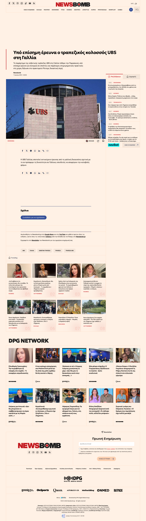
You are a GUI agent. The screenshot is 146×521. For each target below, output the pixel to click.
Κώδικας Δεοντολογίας (66, 468)
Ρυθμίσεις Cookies (81, 468)
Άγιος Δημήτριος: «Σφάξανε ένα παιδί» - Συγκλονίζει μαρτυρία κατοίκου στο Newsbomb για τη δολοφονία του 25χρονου (18, 321)
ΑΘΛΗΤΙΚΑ (77, 9)
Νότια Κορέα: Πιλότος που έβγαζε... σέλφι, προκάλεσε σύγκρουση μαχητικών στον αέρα (122, 97)
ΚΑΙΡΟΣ (93, 9)
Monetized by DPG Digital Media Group (79, 497)
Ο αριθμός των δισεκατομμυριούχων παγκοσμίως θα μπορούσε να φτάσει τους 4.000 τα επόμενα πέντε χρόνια (121, 128)
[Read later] (103, 141)
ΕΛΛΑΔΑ (39, 9)
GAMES (120, 9)
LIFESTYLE (85, 9)
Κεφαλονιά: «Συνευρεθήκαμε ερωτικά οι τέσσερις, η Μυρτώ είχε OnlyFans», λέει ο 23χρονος (43, 320)
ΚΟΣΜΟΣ (69, 9)
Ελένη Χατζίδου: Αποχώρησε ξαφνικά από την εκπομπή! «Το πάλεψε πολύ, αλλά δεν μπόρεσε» (99, 409)
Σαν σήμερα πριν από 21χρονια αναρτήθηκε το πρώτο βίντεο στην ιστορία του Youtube (122, 106)
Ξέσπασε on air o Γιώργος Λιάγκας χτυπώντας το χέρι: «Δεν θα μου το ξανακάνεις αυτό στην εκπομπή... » (72, 370)
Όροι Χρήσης (38, 468)
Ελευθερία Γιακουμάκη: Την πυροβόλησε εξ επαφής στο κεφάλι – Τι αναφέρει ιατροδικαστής (18, 369)
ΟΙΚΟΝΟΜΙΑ (55, 9)
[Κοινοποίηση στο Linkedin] (39, 151)
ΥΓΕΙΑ (63, 9)
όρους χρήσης (111, 448)
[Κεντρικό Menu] (137, 10)
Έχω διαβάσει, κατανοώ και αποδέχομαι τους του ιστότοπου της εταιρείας (106, 448)
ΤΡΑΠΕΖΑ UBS (70, 250)
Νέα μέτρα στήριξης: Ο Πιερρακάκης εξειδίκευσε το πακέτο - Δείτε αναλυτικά (99, 369)
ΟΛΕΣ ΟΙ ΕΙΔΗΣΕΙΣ (29, 9)
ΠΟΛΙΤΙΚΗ (47, 9)
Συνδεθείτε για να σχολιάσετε (34, 217)
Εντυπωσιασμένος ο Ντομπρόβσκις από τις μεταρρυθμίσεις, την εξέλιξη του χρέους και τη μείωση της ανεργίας (122, 87)
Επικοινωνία (107, 468)
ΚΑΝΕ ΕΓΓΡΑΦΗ (106, 459)
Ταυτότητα (29, 468)
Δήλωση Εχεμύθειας (51, 468)
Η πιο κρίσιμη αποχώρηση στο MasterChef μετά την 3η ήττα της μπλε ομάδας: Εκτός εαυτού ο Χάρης (45, 369)
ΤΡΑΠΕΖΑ (58, 250)
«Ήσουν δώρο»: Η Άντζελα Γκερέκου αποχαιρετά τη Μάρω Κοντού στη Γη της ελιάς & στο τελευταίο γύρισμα (126, 370)
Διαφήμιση (117, 468)
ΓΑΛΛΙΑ (32, 250)
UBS (24, 250)
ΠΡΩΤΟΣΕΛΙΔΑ (102, 9)
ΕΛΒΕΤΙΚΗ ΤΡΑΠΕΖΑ (44, 250)
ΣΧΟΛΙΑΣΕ (90, 141)
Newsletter (35, 240)
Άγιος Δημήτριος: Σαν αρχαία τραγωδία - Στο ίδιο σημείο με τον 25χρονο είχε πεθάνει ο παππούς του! (92, 320)
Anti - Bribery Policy (95, 468)
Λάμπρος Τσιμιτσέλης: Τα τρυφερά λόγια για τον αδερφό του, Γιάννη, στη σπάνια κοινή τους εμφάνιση (72, 411)
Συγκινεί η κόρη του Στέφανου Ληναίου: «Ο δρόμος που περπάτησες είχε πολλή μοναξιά (125, 409)
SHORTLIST (112, 9)
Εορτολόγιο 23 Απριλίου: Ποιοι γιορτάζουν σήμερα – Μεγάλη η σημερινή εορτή (68, 319)
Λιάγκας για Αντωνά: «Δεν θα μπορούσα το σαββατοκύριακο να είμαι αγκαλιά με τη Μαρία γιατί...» (19, 411)
